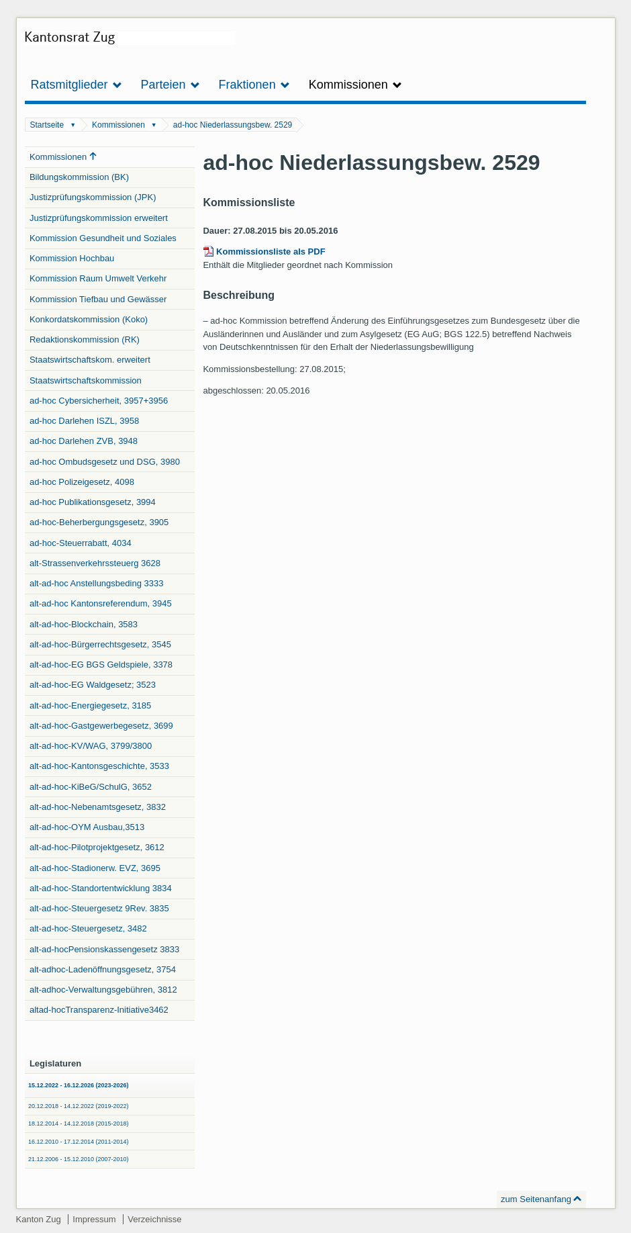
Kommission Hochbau (72, 258)
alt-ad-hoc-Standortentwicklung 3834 (101, 888)
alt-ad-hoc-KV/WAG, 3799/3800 (91, 746)
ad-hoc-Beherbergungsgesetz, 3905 (99, 522)
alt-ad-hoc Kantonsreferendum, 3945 (101, 603)
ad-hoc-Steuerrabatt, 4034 (81, 543)
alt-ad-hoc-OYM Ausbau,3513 (87, 827)
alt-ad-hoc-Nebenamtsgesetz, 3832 (98, 807)
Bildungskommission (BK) (79, 177)
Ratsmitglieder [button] (76, 84)
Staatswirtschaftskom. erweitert (90, 360)
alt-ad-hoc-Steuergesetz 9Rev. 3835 (99, 908)
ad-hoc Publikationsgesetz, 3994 (93, 502)
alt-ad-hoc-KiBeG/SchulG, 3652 (91, 787)
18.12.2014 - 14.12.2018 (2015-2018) (78, 1123)
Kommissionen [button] (355, 84)
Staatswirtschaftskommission (86, 380)
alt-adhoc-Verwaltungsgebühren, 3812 (103, 990)
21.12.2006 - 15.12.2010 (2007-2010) (78, 1159)
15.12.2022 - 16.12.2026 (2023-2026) (78, 1085)
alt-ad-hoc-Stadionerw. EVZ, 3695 (95, 868)
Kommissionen (118, 125)
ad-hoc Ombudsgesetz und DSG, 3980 (105, 462)
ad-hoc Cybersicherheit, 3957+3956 (99, 401)
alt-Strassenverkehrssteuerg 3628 (95, 563)
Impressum (93, 1219)
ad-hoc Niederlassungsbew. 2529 (232, 125)
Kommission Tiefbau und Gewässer (98, 299)
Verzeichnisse (154, 1219)
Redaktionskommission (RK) (85, 339)
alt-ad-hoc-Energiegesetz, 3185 (90, 705)
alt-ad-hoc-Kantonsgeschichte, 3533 (99, 766)
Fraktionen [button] (254, 84)
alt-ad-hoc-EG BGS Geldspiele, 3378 (101, 664)
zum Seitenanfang (536, 1199)
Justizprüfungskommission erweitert (99, 218)
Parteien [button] (170, 84)
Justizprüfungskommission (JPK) (93, 197)
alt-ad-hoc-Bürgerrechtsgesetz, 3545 (100, 644)
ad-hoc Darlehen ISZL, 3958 (84, 421)
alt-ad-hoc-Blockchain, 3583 (84, 624)
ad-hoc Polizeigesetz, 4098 (82, 482)
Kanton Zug (38, 1219)
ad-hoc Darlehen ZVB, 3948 (84, 441)
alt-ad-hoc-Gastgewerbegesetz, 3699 (101, 726)
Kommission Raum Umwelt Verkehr (98, 278)
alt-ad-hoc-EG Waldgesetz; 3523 (93, 685)
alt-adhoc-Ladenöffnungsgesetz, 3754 (103, 969)
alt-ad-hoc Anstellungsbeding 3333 (96, 583)
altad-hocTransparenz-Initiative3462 (99, 1010)
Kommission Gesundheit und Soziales (103, 238)
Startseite (47, 125)
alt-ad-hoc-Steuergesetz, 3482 (88, 928)
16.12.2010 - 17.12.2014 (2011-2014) (78, 1141)
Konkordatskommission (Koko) (89, 319)
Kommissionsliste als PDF (271, 251)
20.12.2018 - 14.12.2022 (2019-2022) (78, 1106)
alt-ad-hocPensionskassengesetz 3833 (104, 949)
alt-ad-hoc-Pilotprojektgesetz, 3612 (97, 847)
